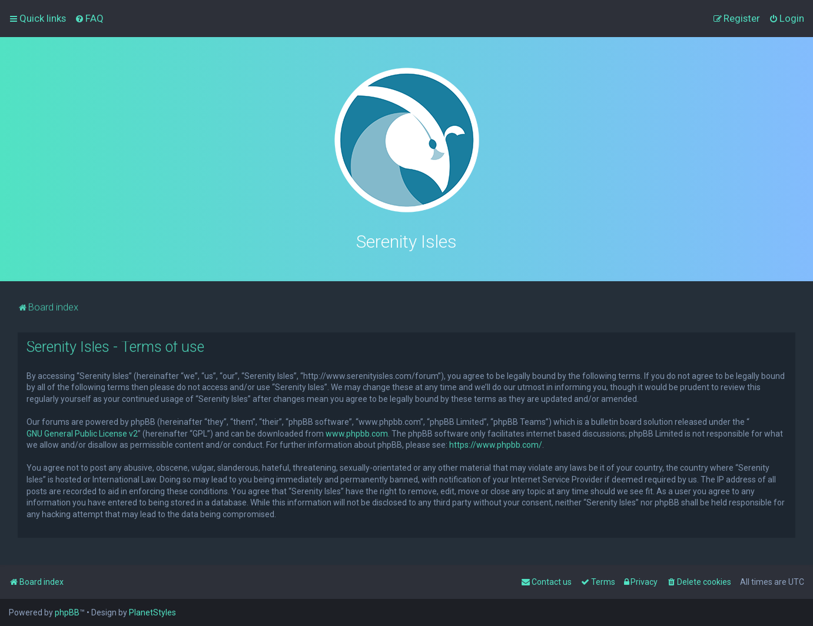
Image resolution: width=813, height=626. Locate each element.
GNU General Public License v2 (82, 432)
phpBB (67, 612)
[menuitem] (89, 18)
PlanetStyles (152, 612)
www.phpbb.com (357, 432)
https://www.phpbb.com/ (495, 443)
